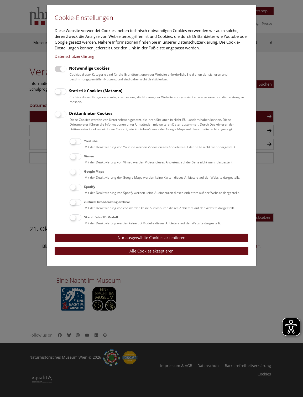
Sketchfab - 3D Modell (101, 217)
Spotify (89, 186)
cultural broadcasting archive (107, 202)
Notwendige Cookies (89, 68)
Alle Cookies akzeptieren (151, 251)
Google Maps (94, 171)
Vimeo (89, 156)
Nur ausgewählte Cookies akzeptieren (151, 237)
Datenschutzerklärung (74, 56)
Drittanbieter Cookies (90, 113)
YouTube (91, 141)
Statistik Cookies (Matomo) (95, 90)
